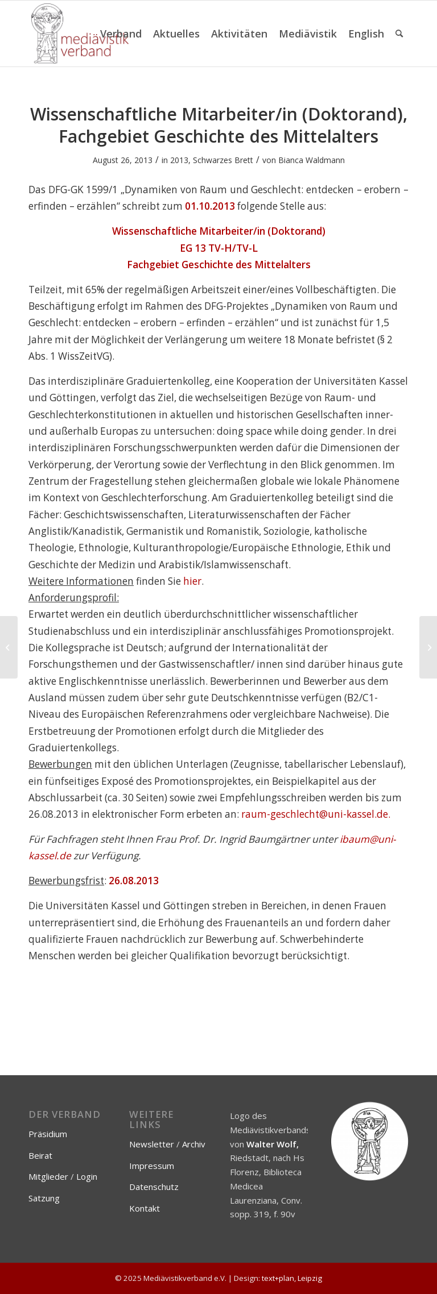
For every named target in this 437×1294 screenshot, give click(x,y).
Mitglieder (48, 1176)
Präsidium (47, 1133)
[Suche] (399, 33)
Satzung (44, 1198)
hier (192, 581)
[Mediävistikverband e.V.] (79, 33)
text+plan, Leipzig (292, 1278)
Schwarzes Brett (223, 160)
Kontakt (144, 1208)
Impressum (151, 1165)
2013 (179, 160)
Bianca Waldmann (311, 160)
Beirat (40, 1155)
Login (86, 1176)
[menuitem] (120, 33)
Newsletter (151, 1144)
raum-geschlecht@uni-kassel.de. (314, 814)
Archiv (193, 1144)
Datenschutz (154, 1186)
